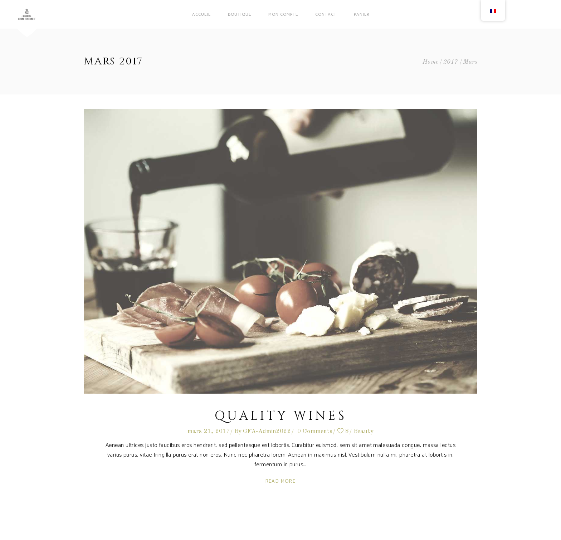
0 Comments (315, 431)
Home (431, 62)
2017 (450, 62)
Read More (280, 481)
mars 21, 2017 (208, 431)
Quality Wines (281, 416)
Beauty (363, 431)
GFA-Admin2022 (267, 431)
